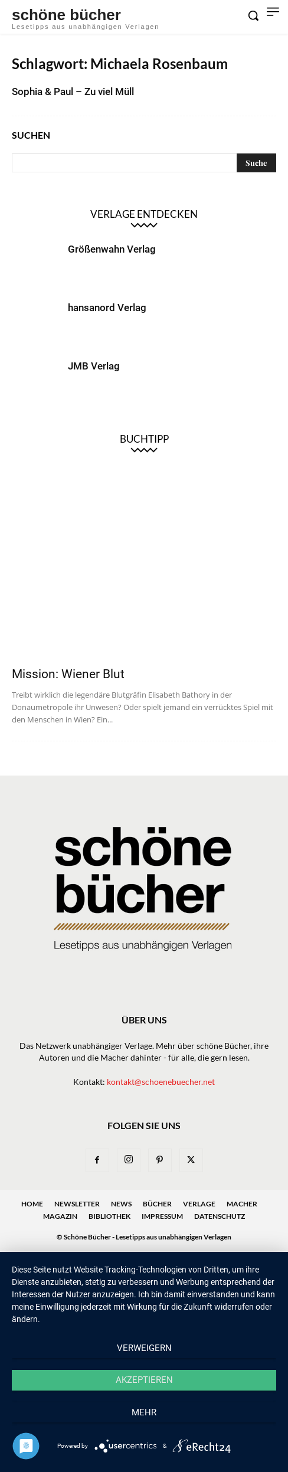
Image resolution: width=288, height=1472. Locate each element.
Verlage (199, 1203)
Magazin (60, 1216)
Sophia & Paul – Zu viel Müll (73, 91)
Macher (242, 1203)
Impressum (162, 1216)
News (121, 1203)
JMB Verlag (94, 366)
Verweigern (144, 1348)
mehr (144, 1412)
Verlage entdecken (144, 214)
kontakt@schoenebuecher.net (161, 1082)
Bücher (157, 1203)
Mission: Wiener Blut (68, 674)
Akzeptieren (144, 1380)
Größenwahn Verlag (112, 249)
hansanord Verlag (107, 307)
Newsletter (77, 1203)
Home (32, 1203)
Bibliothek (109, 1216)
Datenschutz (219, 1216)
